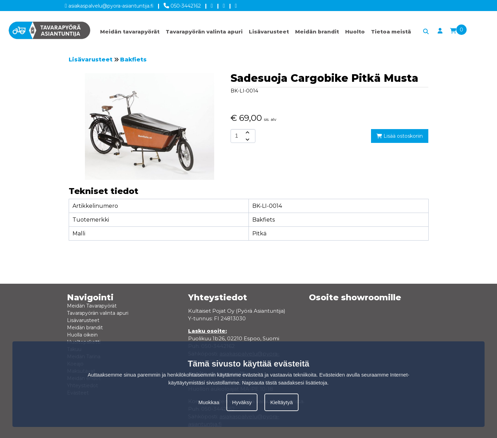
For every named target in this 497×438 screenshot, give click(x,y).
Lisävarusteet (269, 31)
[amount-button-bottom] (246, 139)
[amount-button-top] (246, 132)
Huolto (355, 31)
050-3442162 (182, 4)
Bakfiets (133, 59)
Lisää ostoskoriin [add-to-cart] (400, 136)
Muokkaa (209, 402)
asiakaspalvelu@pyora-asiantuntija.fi (109, 4)
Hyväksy (242, 402)
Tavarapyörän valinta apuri (204, 31)
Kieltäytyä (281, 402)
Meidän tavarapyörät (129, 31)
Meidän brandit (317, 31)
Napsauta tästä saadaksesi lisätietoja (284, 383)
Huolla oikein (82, 335)
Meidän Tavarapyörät (92, 306)
